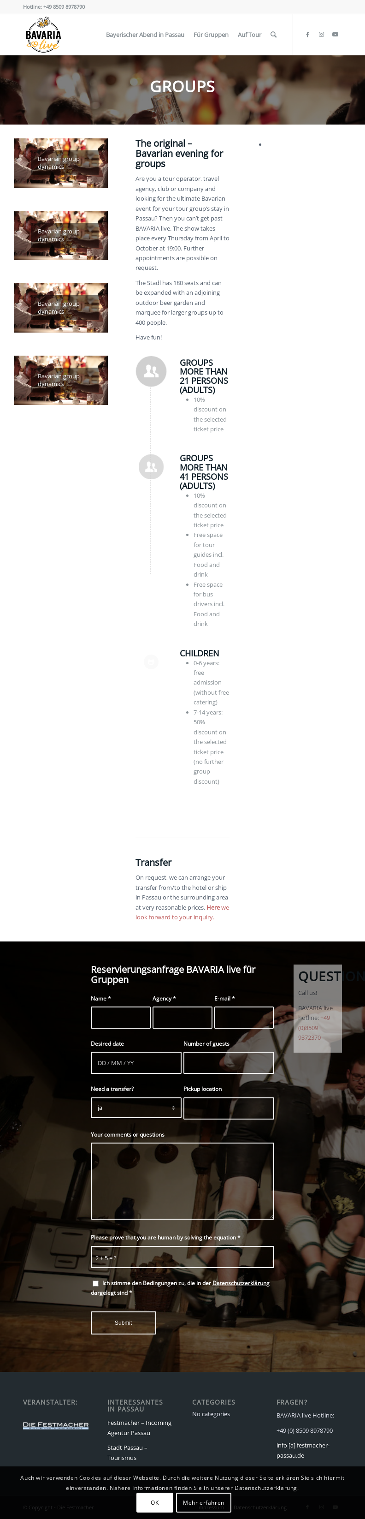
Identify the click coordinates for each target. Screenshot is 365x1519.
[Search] (273, 34)
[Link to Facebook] (307, 34)
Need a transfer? (112, 1089)
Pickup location (202, 1089)
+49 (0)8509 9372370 (314, 1027)
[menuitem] (145, 34)
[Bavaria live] (43, 34)
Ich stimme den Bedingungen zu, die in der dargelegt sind (180, 1288)
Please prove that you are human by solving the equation (166, 1237)
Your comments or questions (128, 1134)
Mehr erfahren (203, 1503)
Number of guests (206, 1044)
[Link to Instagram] (321, 34)
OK (155, 1503)
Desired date (107, 1044)
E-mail (224, 998)
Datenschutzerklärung (241, 1283)
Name (101, 998)
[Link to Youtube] (335, 34)
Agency (164, 998)
